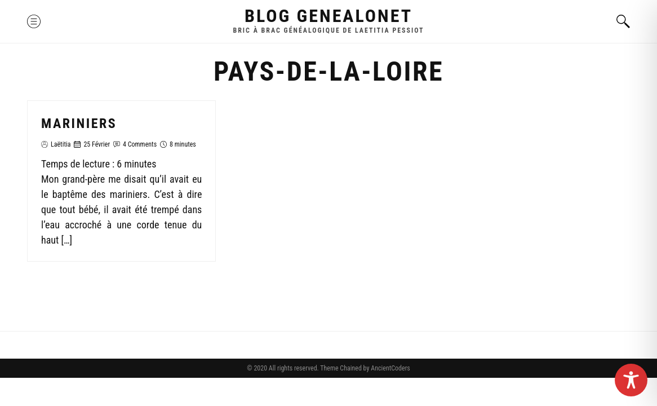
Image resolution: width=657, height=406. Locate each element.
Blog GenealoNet (328, 16)
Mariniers (79, 123)
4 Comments (140, 144)
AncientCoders (389, 368)
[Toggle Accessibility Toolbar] (631, 380)
